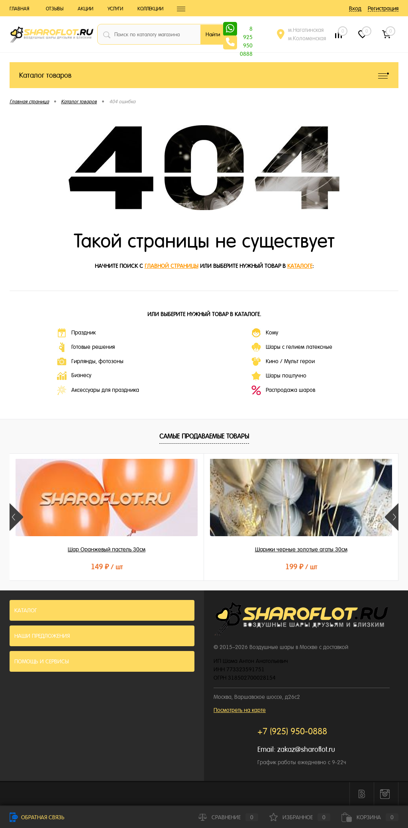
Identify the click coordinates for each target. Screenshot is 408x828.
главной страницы (171, 266)
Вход (355, 8)
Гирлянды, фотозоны (90, 361)
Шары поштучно (278, 376)
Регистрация (383, 8)
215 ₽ (333, 566)
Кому (264, 333)
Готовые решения (86, 347)
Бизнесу (74, 376)
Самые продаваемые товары (204, 436)
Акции (85, 9)
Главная (19, 9)
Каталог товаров (204, 75)
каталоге (299, 266)
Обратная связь (37, 817)
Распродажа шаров (283, 390)
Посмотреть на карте (240, 710)
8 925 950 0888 (246, 29)
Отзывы (54, 9)
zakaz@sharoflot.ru (306, 749)
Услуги (115, 9)
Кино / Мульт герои (283, 361)
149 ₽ (74, 566)
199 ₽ (204, 566)
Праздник (76, 333)
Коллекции (150, 9)
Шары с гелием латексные (291, 347)
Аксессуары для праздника (98, 390)
